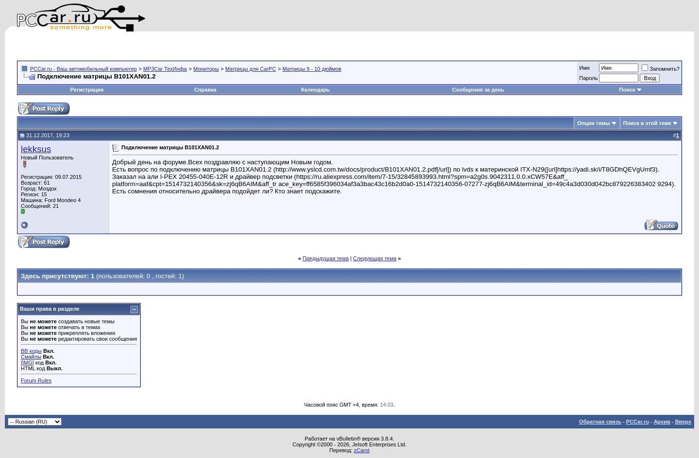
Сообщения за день (478, 90)
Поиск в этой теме (647, 123)
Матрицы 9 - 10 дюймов (312, 69)
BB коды (31, 351)
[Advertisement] (130, 46)
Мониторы (206, 69)
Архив (662, 422)
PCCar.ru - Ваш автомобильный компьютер (83, 69)
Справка (205, 90)
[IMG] (27, 362)
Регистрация (87, 90)
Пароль (588, 78)
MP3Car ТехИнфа (165, 69)
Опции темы (593, 123)
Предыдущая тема (325, 258)
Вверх (683, 422)
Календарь (315, 90)
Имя (584, 68)
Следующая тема (374, 258)
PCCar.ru (637, 422)
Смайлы (31, 357)
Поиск (630, 90)
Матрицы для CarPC (250, 69)
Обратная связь (600, 422)
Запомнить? (661, 69)
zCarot (361, 450)
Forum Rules (36, 380)
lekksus (36, 149)
